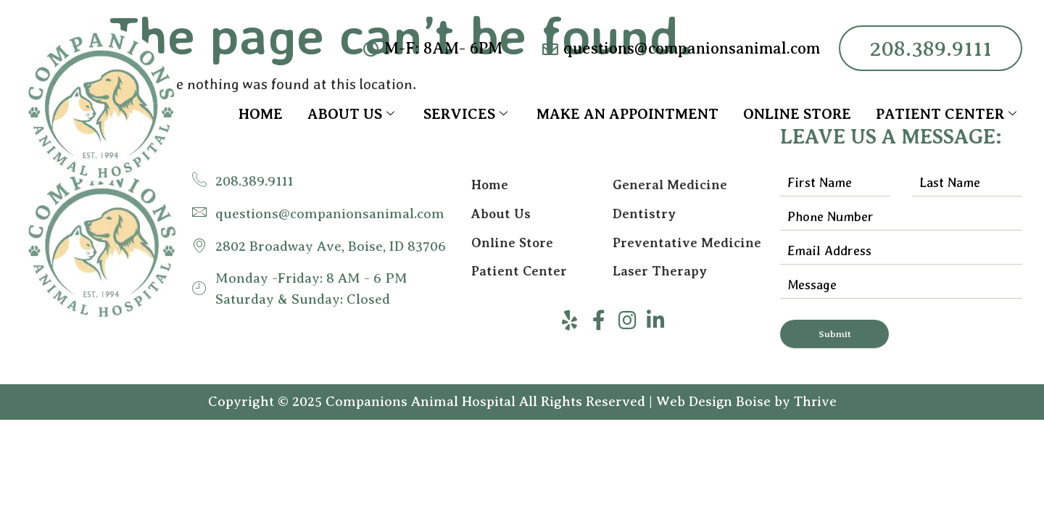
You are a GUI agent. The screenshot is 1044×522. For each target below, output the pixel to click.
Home (261, 114)
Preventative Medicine (687, 243)
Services (465, 114)
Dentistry (644, 214)
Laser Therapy (660, 272)
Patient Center (946, 114)
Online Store (797, 114)
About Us (350, 114)
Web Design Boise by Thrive (746, 402)
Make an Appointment (627, 114)
